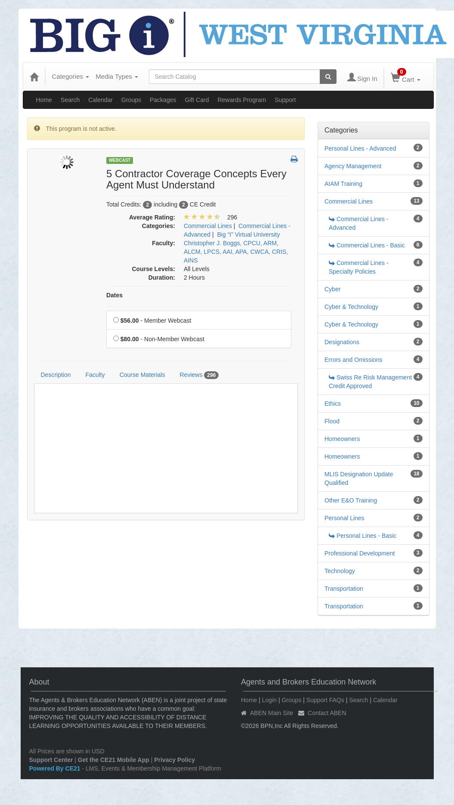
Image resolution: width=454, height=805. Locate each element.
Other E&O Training (350, 500)
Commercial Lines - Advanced (359, 223)
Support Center (51, 759)
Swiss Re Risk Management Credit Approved (370, 381)
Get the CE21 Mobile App (113, 759)
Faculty (95, 374)
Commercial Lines (348, 201)
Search (70, 99)
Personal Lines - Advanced (360, 148)
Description (56, 374)
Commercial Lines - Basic (367, 245)
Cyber (332, 289)
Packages (163, 99)
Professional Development (359, 553)
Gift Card (197, 99)
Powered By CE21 (55, 768)
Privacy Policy (174, 759)
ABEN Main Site (271, 712)
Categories (71, 76)
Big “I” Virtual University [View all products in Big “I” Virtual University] (248, 234)
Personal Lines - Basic (362, 535)
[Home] (34, 76)
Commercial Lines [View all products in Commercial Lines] (208, 225)
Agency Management (352, 166)
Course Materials (142, 374)
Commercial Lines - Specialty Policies (359, 267)
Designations (341, 342)
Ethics (332, 403)
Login (269, 700)
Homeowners (342, 438)
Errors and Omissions (353, 359)
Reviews (199, 375)
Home (44, 99)
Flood (332, 421)
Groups (131, 99)
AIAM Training (343, 183)
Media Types (117, 76)
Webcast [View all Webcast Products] (120, 160)
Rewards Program (241, 99)
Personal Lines (344, 518)
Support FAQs (325, 700)
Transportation (343, 588)
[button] (294, 159)
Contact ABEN (327, 712)
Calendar (100, 99)
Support (285, 99)
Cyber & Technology (351, 306)
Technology (339, 571)
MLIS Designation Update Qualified (358, 478)
